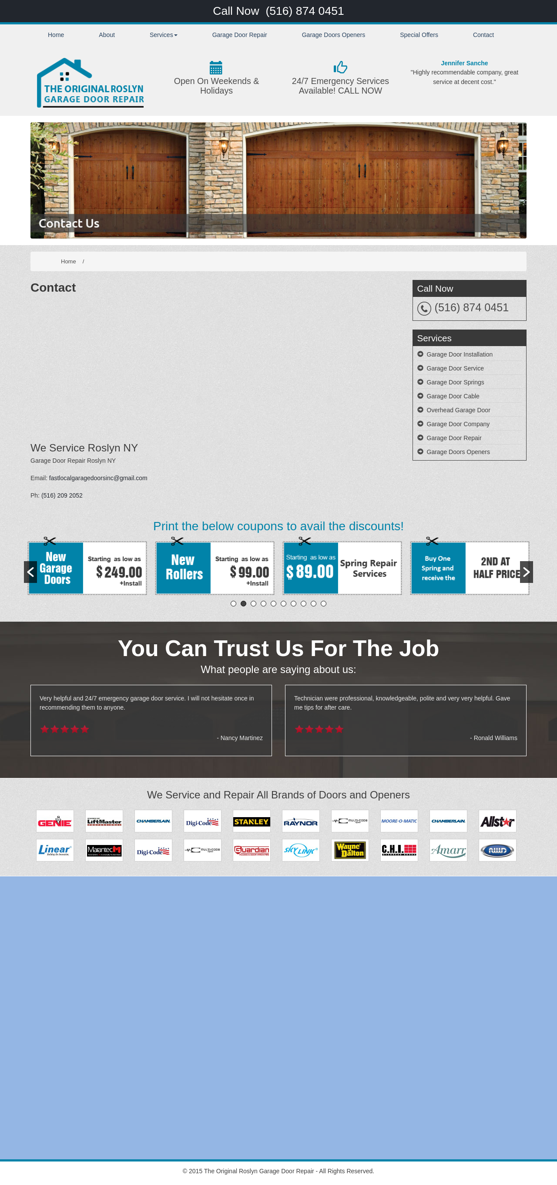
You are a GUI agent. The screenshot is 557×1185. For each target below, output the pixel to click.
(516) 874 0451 (304, 10)
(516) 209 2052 (62, 495)
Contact (483, 34)
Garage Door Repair (239, 34)
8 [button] (303, 603)
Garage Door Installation (460, 354)
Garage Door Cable (453, 396)
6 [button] (283, 603)
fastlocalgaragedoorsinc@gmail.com (98, 478)
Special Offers (419, 34)
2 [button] (243, 603)
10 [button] (323, 603)
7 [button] (293, 603)
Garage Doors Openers (334, 34)
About (107, 34)
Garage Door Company (458, 424)
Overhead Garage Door (458, 410)
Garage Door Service (455, 368)
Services (164, 34)
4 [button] (263, 603)
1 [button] (233, 603)
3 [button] (253, 603)
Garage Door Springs (455, 382)
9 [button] (313, 603)
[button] (30, 572)
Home (56, 34)
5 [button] (273, 603)
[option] (88, 567)
